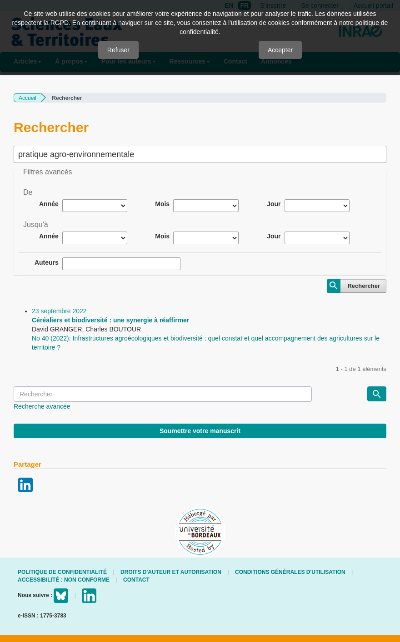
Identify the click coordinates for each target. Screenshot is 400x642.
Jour (273, 203)
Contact (136, 580)
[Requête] (163, 394)
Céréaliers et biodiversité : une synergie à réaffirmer (110, 320)
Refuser (118, 50)
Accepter (280, 50)
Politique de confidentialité (62, 572)
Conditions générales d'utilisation (290, 572)
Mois (162, 203)
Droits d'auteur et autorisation (170, 572)
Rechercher (363, 285)
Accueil (27, 98)
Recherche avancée (42, 406)
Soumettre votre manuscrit (200, 431)
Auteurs (47, 262)
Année (49, 203)
